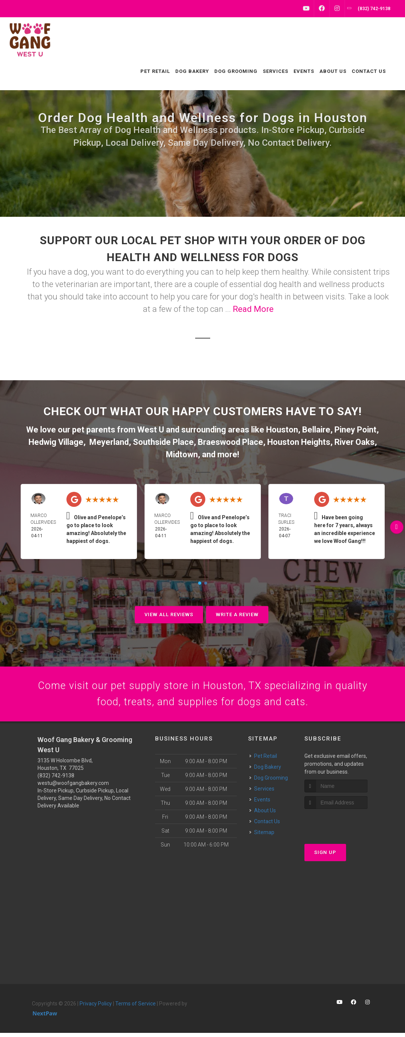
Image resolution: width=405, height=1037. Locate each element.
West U (150, 429)
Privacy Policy (96, 1007)
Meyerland (109, 442)
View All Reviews (169, 614)
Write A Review (237, 614)
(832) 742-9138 (56, 779)
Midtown (182, 454)
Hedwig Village (56, 442)
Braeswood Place (230, 442)
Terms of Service (135, 1007)
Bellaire (316, 429)
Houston (282, 429)
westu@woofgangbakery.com (73, 787)
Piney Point (355, 429)
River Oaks (354, 442)
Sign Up (325, 856)
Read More (253, 309)
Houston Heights (298, 442)
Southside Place (163, 442)
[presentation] (344, 827)
